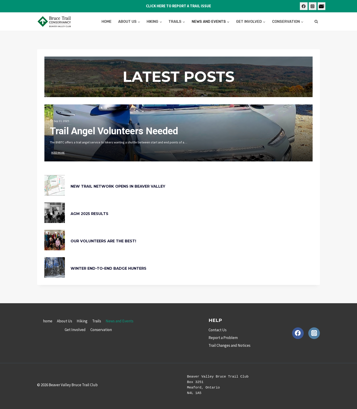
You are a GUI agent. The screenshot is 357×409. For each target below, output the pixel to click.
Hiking (82, 321)
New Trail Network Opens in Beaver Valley (118, 186)
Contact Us (218, 329)
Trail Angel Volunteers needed (114, 131)
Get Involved (75, 329)
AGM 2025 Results (89, 214)
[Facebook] (304, 6)
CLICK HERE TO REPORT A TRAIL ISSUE (178, 5)
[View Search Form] (316, 21)
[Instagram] (312, 6)
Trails (96, 321)
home (107, 21)
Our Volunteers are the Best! (103, 241)
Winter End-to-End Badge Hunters (108, 268)
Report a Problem (223, 337)
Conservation (101, 329)
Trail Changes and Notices (229, 345)
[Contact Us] (321, 6)
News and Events (119, 321)
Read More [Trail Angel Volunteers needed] (58, 152)
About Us (64, 321)
